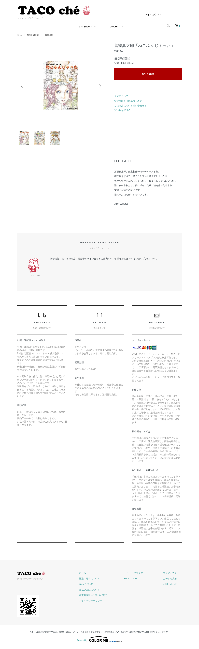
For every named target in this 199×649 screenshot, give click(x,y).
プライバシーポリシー (103, 603)
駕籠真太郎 (53, 35)
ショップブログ (143, 575)
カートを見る (173, 580)
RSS (137, 580)
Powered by (99, 641)
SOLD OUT (148, 74)
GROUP (114, 26)
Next (99, 85)
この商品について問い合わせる (130, 105)
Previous (22, 85)
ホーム (20, 35)
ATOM (144, 580)
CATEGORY (85, 26)
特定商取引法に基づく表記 (128, 101)
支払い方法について (102, 591)
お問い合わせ (173, 586)
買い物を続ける (122, 110)
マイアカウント (153, 14)
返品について (121, 96)
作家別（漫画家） (35, 35)
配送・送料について (102, 580)
